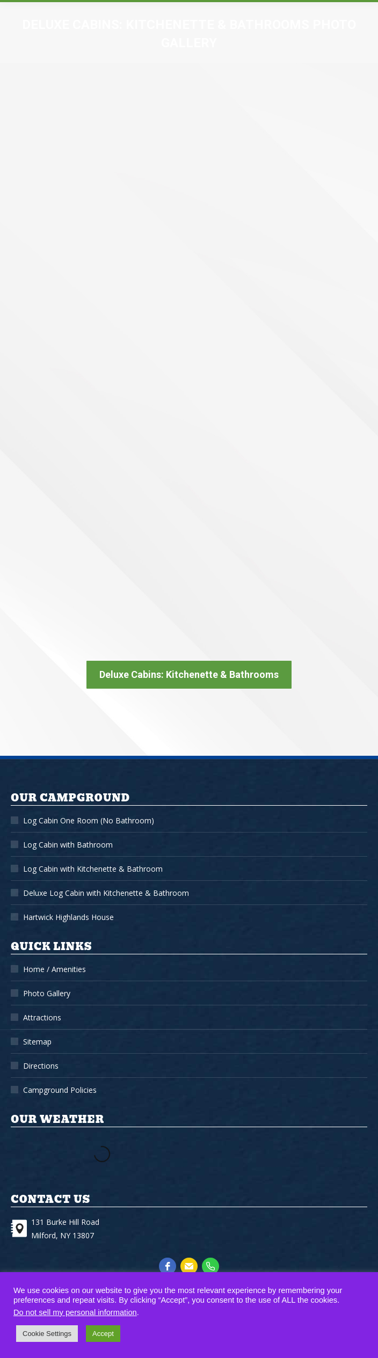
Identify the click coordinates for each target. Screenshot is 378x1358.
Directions (41, 1066)
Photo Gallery (46, 993)
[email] (189, 1266)
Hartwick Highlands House (68, 917)
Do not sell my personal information (75, 1312)
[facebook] (167, 1266)
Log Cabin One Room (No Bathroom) (88, 820)
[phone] (210, 1266)
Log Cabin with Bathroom (68, 844)
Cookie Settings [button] (47, 1334)
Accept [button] (103, 1334)
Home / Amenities (54, 969)
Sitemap (37, 1041)
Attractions (42, 1017)
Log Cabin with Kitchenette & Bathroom (93, 869)
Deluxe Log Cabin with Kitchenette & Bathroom (106, 893)
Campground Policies (60, 1090)
